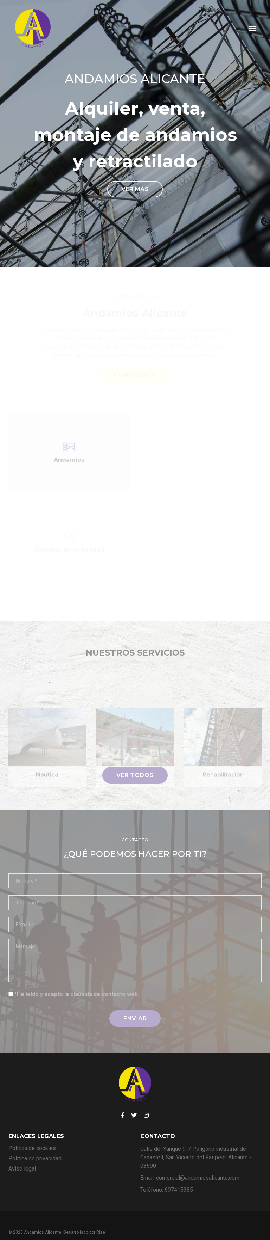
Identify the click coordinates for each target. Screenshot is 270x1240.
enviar (135, 1004)
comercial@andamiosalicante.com (197, 1164)
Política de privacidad (35, 1145)
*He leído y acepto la (76, 980)
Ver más (135, 182)
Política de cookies (32, 1134)
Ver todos (135, 762)
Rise (100, 1218)
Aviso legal (22, 1155)
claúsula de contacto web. (104, 980)
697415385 (179, 1176)
